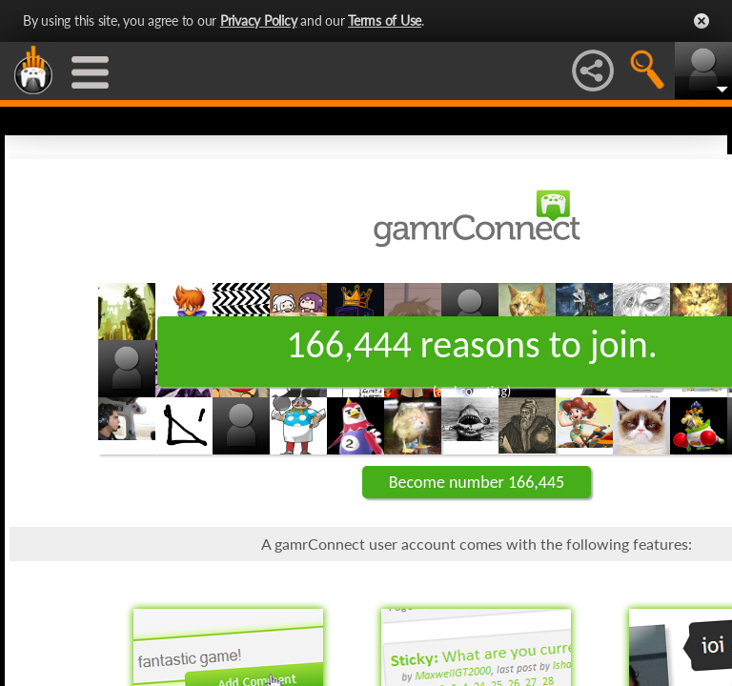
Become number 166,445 (476, 482)
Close (701, 21)
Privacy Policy (258, 20)
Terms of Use (384, 20)
